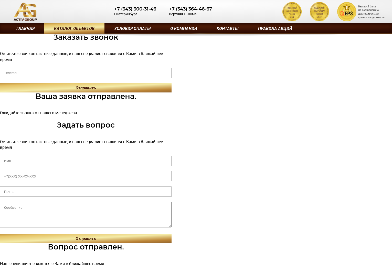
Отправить (86, 88)
